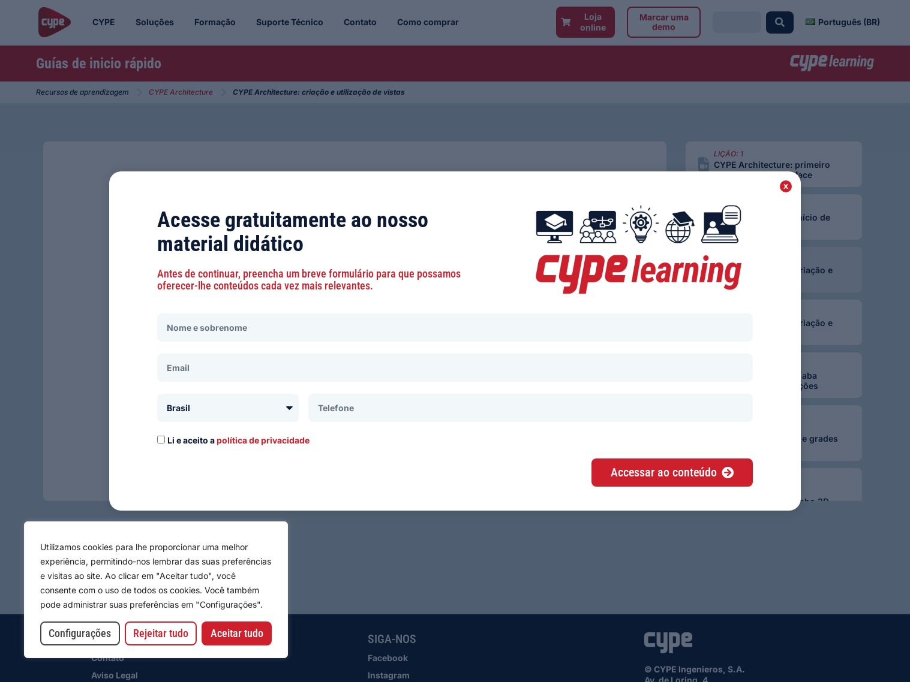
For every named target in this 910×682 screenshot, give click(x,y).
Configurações (80, 633)
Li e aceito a (238, 440)
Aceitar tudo (237, 633)
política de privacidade (263, 440)
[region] (156, 590)
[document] (455, 341)
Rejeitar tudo (160, 633)
